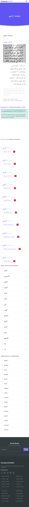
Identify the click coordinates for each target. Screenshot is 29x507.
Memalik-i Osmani (5, 495)
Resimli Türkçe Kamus (8, 224)
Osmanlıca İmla (19, 501)
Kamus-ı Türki (7, 42)
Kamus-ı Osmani (5, 486)
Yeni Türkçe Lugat (8, 212)
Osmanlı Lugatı (4, 498)
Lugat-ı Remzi (4, 493)
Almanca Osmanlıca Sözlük (10, 249)
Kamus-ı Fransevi (7, 176)
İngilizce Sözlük (7, 188)
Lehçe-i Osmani (7, 163)
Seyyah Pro (4, 110)
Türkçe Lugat (18, 498)
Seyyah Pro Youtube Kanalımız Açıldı (13, 107)
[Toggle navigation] (26, 1)
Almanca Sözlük (5, 476)
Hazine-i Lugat (7, 261)
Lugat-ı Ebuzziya (19, 486)
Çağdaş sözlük (18, 100)
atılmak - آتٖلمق (4, 139)
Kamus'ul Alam (19, 478)
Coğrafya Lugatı (19, 495)
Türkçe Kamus (19, 493)
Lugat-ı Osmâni (4, 501)
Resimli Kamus (19, 490)
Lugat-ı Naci (4, 490)
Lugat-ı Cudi (18, 484)
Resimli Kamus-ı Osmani (9, 236)
